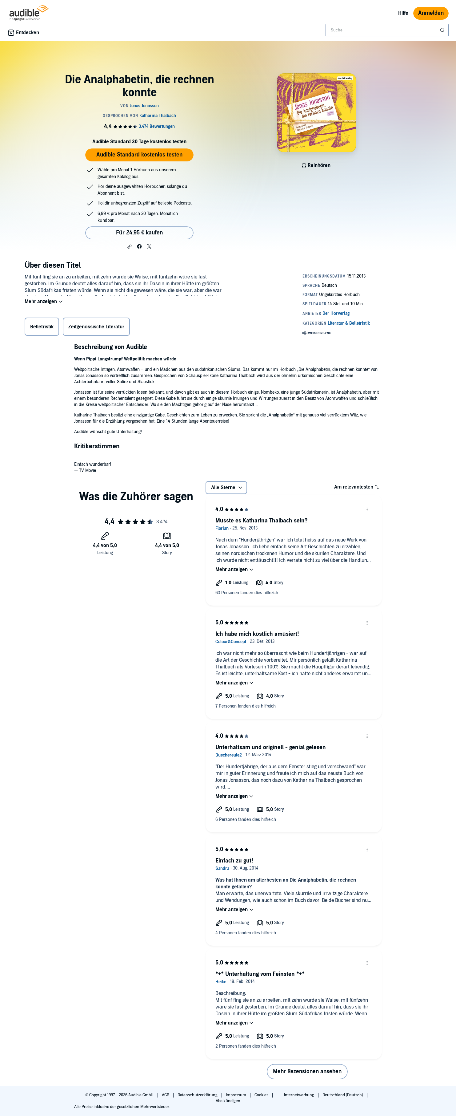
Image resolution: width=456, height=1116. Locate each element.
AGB (166, 1095)
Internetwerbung (299, 1095)
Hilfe (403, 13)
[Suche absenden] (443, 30)
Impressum (236, 1095)
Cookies (261, 1095)
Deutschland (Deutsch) (343, 1095)
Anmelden (431, 13)
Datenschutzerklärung (198, 1095)
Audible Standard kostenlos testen (139, 155)
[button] (129, 246)
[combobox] (387, 30)
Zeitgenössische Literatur (96, 328)
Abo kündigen (228, 1100)
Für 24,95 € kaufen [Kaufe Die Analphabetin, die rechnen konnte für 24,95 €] (139, 232)
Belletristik (42, 328)
